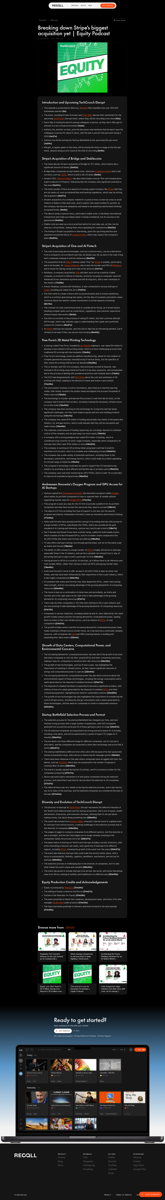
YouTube (112, 1165)
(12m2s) (62, 395)
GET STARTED (63, 1031)
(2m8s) (100, 151)
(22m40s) (89, 672)
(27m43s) (56, 794)
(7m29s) (59, 283)
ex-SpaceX (85, 346)
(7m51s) (82, 290)
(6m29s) (90, 258)
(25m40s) (56, 737)
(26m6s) (115, 755)
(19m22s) (98, 557)
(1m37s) (53, 136)
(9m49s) (95, 332)
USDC (63, 175)
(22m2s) (75, 637)
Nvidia (73, 500)
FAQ (90, 5)
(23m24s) (48, 707)
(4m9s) (63, 210)
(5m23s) (112, 228)
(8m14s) (48, 304)
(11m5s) (115, 373)
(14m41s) (110, 451)
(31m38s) (48, 910)
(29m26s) (73, 828)
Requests (88, 1161)
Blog (60, 1161)
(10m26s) (92, 363)
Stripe (111, 189)
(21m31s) (59, 623)
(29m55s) (57, 860)
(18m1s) (112, 507)
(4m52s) (59, 220)
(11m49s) (48, 384)
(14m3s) (102, 433)
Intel (78, 273)
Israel (46, 290)
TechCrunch (59, 119)
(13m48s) (60, 426)
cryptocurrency (79, 235)
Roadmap (88, 1169)
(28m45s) (92, 818)
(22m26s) (105, 661)
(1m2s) (81, 126)
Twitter (111, 1157)
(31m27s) (87, 891)
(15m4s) (75, 462)
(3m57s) (62, 196)
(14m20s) (90, 444)
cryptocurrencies (103, 171)
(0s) (64, 111)
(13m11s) (68, 416)
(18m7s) (113, 528)
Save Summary (150, 1194)
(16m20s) (83, 476)
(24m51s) (114, 727)
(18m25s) (95, 539)
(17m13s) (86, 500)
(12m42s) (63, 405)
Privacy (107, 1195)
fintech (84, 108)
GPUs (79, 500)
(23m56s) (112, 693)
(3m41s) (56, 185)
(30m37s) (115, 849)
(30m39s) (113, 874)
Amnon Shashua (71, 265)
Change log (89, 1165)
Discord (112, 1161)
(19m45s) (48, 567)
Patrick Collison (64, 178)
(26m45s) (70, 766)
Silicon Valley (77, 821)
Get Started (107, 5)
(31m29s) (80, 895)
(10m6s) (86, 352)
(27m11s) (69, 773)
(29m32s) (87, 867)
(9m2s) (72, 314)
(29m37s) (86, 839)
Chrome (137, 1157)
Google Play (139, 1169)
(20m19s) (74, 578)
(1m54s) (48, 143)
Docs (83, 5)
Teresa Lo (68, 888)
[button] (43, 20)
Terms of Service (124, 1195)
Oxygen (114, 493)
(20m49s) (58, 588)
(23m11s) (98, 682)
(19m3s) (68, 546)
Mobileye (116, 265)
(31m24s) (78, 888)
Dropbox (63, 762)
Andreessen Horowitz (72, 493)
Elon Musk (79, 377)
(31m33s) (83, 903)
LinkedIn (112, 1169)
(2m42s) (74, 167)
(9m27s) (68, 325)
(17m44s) (48, 518)
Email (111, 1173)
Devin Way (86, 115)
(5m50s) (53, 238)
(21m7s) (81, 599)
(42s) (118, 119)
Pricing (74, 5)
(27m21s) (48, 784)
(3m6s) (97, 175)
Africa (63, 849)
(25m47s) (54, 748)
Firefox (136, 1161)
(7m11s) (98, 269)
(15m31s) (113, 469)
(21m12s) (48, 610)
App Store (138, 1165)
